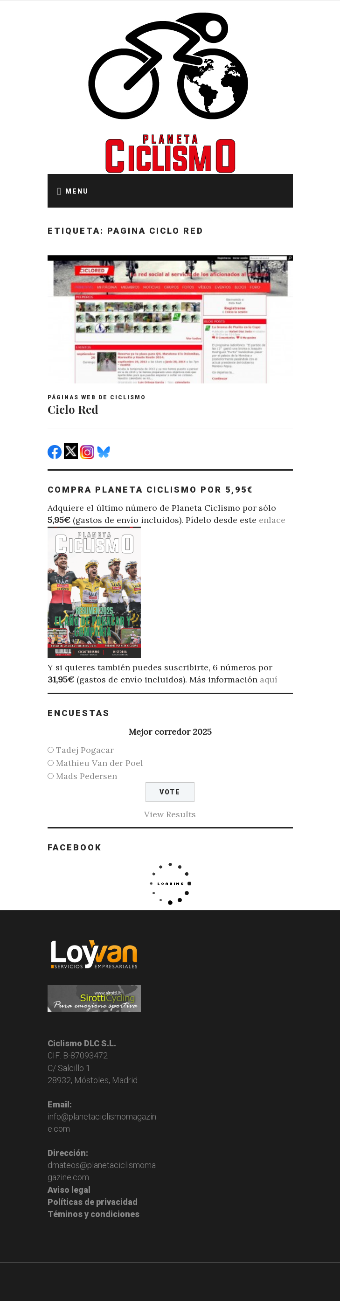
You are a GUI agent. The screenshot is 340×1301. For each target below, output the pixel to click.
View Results (170, 814)
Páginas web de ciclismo (97, 397)
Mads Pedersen (86, 776)
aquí (269, 679)
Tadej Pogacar (85, 749)
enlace (272, 520)
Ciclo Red (73, 409)
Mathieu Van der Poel (99, 763)
